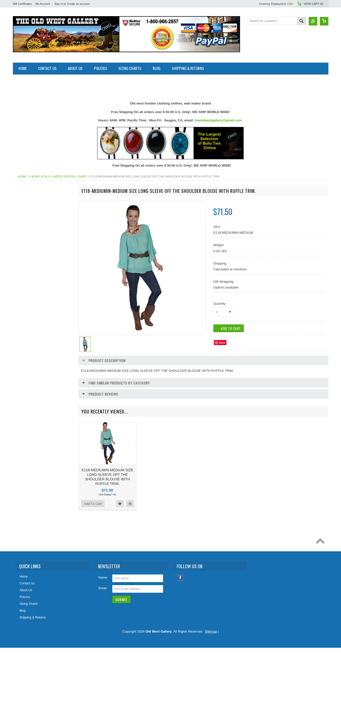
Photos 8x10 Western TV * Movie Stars (42, 388)
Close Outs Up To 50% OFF (34, 200)
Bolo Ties (22, 260)
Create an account (78, 3)
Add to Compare (67, 554)
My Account (43, 3)
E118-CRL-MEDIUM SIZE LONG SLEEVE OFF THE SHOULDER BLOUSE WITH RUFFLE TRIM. (43, 529)
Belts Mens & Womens (31, 243)
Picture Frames (26, 397)
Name (102, 632)
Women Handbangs (29, 440)
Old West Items (26, 380)
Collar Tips (23, 269)
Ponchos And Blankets (31, 405)
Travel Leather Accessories (34, 448)
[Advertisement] (105, 85)
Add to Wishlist (57, 554)
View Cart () (313, 3)
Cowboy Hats (25, 286)
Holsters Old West (28, 311)
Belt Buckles (24, 251)
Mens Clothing (25, 363)
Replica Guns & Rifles (30, 414)
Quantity (219, 303)
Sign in (59, 3)
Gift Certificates (22, 3)
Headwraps (23, 303)
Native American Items (31, 371)
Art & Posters (25, 226)
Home (22, 176)
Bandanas (22, 234)
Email (102, 642)
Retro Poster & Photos (31, 431)
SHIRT (83, 176)
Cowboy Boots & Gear (31, 277)
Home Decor (24, 320)
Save (222, 342)
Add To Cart (27, 554)
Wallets (20, 457)
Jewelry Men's (25, 328)
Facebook (180, 632)
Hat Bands (23, 294)
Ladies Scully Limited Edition (52, 176)
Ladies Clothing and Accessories (37, 346)
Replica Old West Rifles (31, 423)
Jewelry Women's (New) (32, 337)
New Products (25, 209)
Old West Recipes (28, 217)
